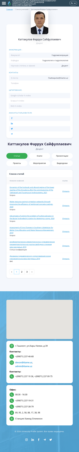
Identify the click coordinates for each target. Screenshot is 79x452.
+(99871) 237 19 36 (24, 376)
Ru (73, 3)
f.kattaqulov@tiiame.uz (58, 78)
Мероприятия (39, 163)
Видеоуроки (62, 163)
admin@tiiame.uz (23, 366)
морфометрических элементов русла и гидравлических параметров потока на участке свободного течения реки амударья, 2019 (32, 244)
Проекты (17, 163)
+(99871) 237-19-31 (24, 400)
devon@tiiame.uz (23, 362)
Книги (39, 156)
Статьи (17, 156)
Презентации (62, 156)
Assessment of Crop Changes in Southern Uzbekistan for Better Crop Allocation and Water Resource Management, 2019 (32, 230)
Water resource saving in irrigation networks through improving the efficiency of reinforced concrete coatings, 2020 (31, 204)
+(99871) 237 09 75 (43, 376)
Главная (9, 9)
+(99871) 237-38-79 (24, 406)
